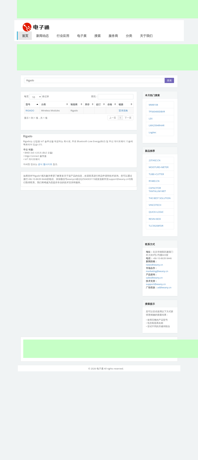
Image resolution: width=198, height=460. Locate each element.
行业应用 (63, 36)
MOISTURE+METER (158, 167)
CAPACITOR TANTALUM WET (157, 189)
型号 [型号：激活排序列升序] (28, 104)
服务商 (113, 36)
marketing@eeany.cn (157, 271)
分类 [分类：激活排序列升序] (43, 104)
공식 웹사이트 (45, 164)
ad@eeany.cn (164, 287)
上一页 (112, 117)
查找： (112, 96)
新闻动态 (42, 36)
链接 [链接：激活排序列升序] (121, 104)
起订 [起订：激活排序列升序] (98, 104)
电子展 (82, 36)
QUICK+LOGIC (156, 211)
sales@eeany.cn (154, 277)
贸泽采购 (123, 110)
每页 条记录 (36, 96)
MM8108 (153, 104)
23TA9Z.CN (154, 160)
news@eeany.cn (154, 264)
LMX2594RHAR (156, 125)
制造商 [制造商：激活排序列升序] (74, 104)
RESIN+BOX (155, 218)
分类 (129, 36)
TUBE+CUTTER (156, 174)
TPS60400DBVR (157, 111)
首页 (25, 36)
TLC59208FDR (156, 225)
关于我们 (146, 36)
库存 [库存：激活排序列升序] (87, 104)
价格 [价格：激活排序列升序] (109, 104)
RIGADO (30, 110)
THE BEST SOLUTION (160, 198)
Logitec (152, 132)
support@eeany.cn (156, 284)
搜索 (97, 36)
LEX (151, 118)
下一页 (128, 117)
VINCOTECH (155, 204)
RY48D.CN (154, 181)
